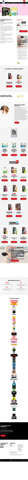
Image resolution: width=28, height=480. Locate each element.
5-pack (19, 22)
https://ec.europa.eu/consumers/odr (13, 453)
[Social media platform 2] (2, 447)
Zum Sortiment (2, 18)
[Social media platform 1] (1, 447)
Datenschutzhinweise (17, 460)
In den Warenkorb (23, 31)
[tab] (18, 25)
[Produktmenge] (18, 31)
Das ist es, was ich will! (15, 261)
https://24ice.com (21, 446)
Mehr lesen (3, 436)
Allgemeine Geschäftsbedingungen (12, 461)
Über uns (17, 122)
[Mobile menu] (27, 1)
